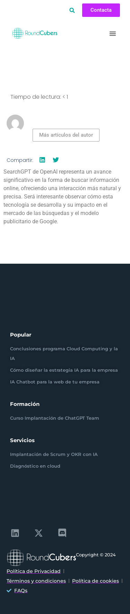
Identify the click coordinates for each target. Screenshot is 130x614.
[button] (72, 10)
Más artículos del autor (66, 135)
